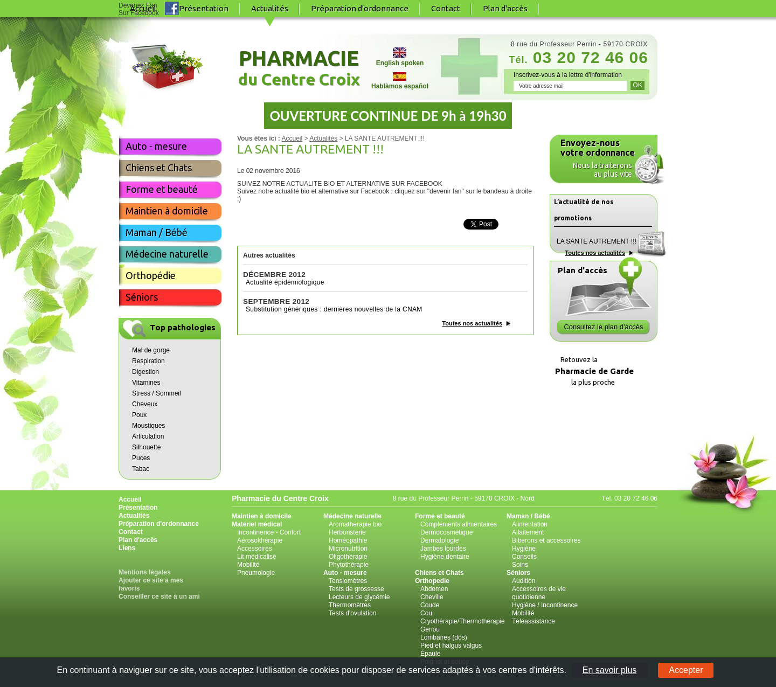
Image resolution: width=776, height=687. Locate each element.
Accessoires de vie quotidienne (539, 593)
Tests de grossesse (356, 589)
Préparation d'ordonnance (359, 8)
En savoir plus (610, 670)
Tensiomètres (348, 581)
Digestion (145, 372)
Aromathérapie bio (355, 524)
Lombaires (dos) (443, 637)
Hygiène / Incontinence (545, 605)
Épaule (430, 653)
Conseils (524, 556)
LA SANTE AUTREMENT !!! (596, 241)
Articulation (148, 436)
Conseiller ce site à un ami (159, 596)
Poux (139, 415)
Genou (430, 629)
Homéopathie (348, 540)
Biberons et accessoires (546, 540)
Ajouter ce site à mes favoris (151, 584)
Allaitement (528, 532)
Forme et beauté (162, 189)
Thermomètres (350, 605)
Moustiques (148, 425)
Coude (429, 605)
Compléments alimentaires (458, 524)
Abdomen (434, 589)
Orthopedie (432, 581)
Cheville (432, 597)
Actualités (323, 138)
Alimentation (530, 524)
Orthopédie (151, 275)
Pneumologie (256, 573)
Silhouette (146, 447)
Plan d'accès (505, 8)
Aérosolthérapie (259, 540)
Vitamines (146, 382)
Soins (520, 564)
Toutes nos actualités (472, 323)
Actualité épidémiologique (285, 282)
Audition (523, 581)
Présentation (203, 8)
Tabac (140, 469)
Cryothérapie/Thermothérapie (462, 621)
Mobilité (248, 564)
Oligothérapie (348, 556)
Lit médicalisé (256, 556)
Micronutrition (348, 548)
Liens (127, 548)
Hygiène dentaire (444, 556)
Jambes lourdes (443, 548)
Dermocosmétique (446, 532)
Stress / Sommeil (156, 393)
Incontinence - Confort (269, 532)
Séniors (142, 297)
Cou (426, 613)
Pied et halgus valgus (451, 645)
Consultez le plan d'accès (603, 327)
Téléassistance (533, 621)
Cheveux (144, 404)
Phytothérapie (349, 564)
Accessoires (254, 548)
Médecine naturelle (167, 253)
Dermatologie (439, 540)
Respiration (148, 361)
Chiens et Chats (159, 167)
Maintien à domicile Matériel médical (262, 520)
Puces (141, 458)
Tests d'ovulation (352, 613)
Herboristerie (347, 532)
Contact (445, 8)
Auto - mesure (156, 146)
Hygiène (524, 548)
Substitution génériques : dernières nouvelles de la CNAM (334, 309)
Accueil (291, 138)
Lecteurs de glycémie (359, 597)
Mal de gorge (151, 350)
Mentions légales (145, 572)
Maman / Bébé (157, 232)
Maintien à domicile (167, 210)
